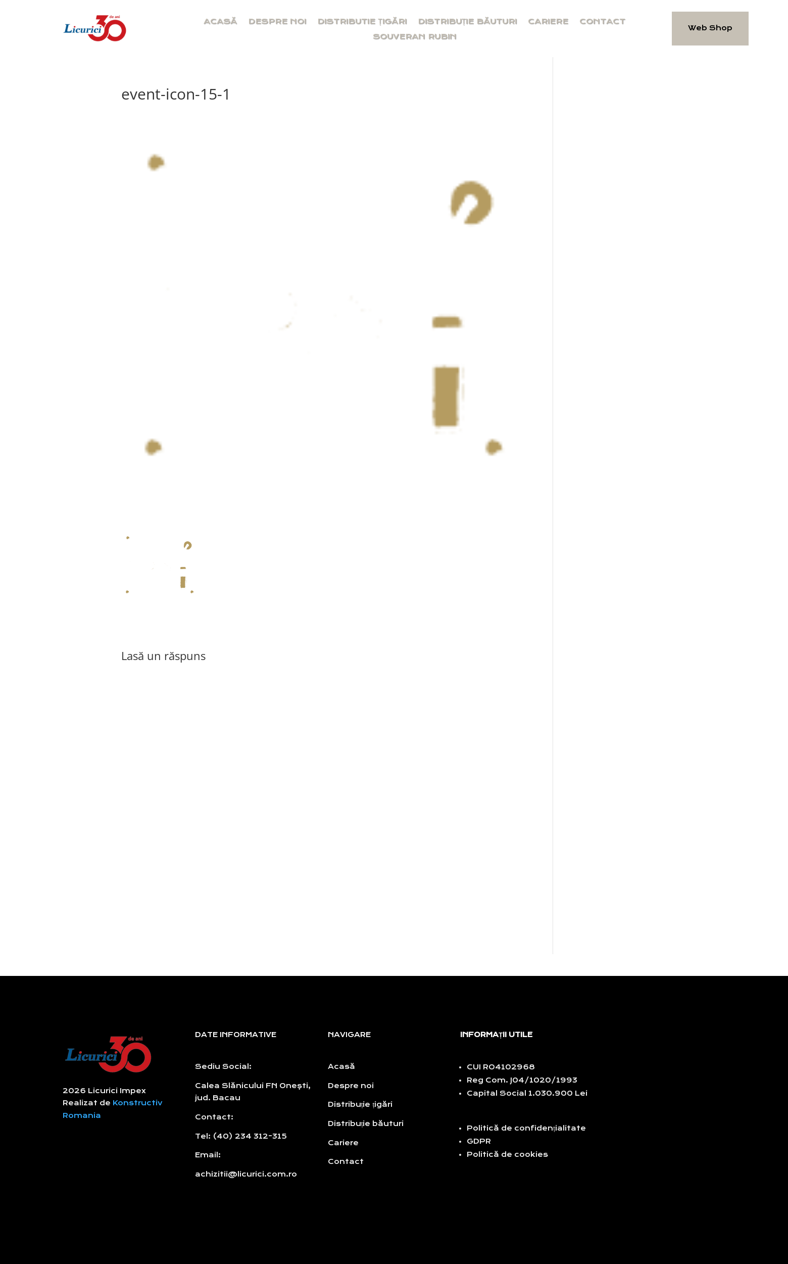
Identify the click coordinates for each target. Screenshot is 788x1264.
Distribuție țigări (360, 1104)
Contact (602, 22)
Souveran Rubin (415, 37)
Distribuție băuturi (467, 22)
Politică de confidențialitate (526, 1128)
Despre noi (277, 22)
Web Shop (710, 28)
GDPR (479, 1141)
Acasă (220, 22)
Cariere (548, 22)
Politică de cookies (507, 1154)
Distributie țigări (362, 22)
